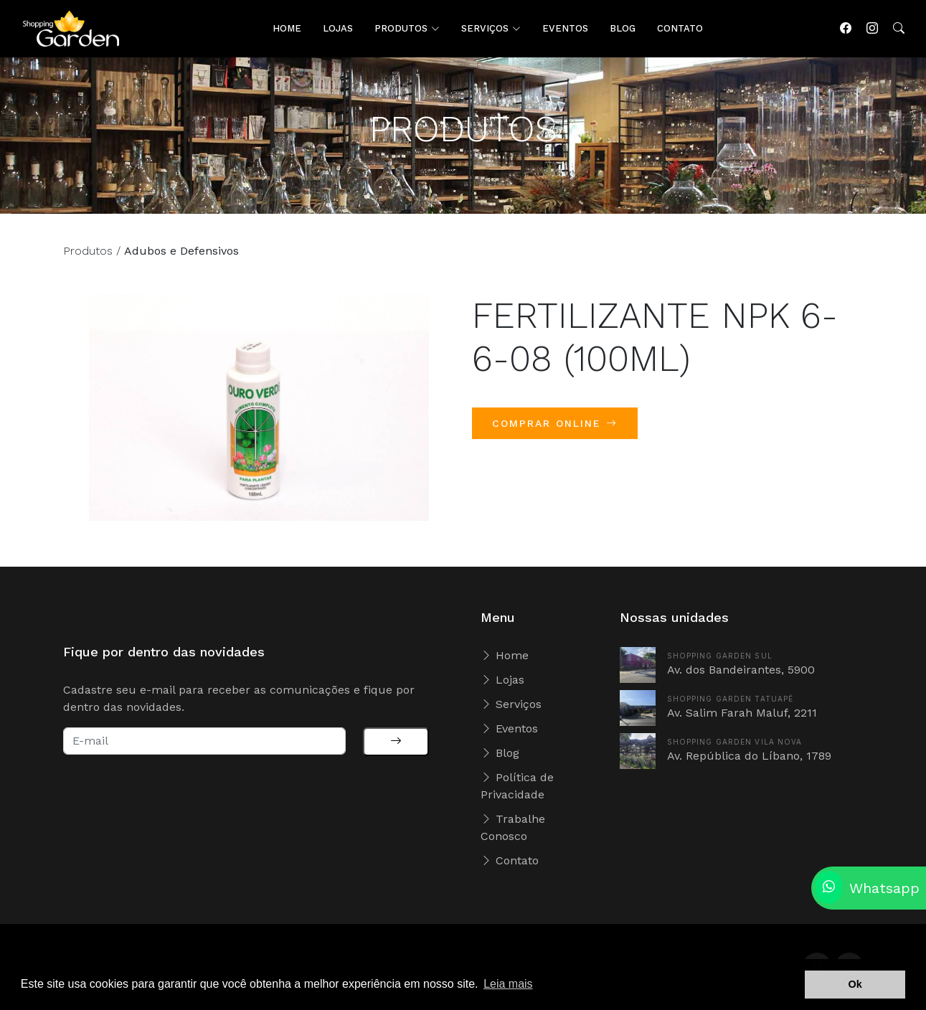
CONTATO (680, 28)
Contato (510, 860)
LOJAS (338, 28)
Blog (500, 753)
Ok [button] (855, 984)
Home (505, 655)
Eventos (509, 728)
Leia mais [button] (507, 984)
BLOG (623, 28)
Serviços (511, 704)
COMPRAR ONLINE (555, 430)
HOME (287, 28)
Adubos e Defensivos (181, 258)
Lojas (502, 679)
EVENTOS (565, 28)
